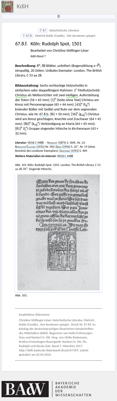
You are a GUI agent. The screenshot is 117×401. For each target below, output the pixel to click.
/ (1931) (30, 146)
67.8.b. (44, 114)
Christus (21, 95)
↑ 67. (43, 30)
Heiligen (72, 95)
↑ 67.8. (27, 35)
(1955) (69, 150)
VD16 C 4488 (35, 142)
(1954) (63, 146)
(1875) (56, 142)
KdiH (22, 6)
